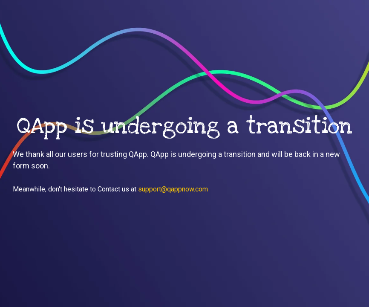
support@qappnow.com (173, 189)
